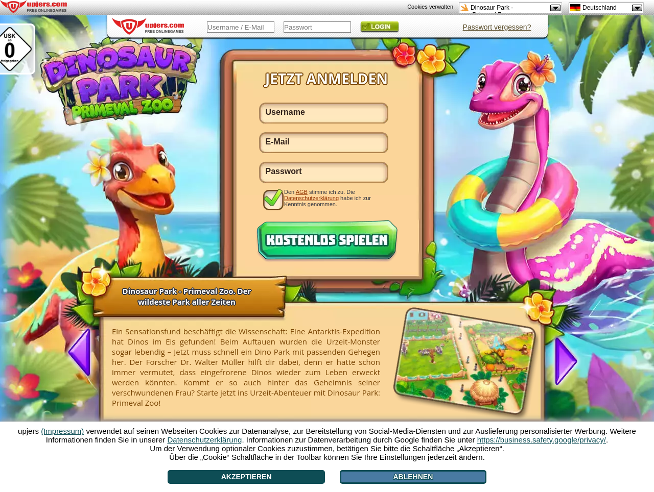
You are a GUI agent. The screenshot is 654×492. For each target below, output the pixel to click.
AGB (302, 192)
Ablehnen (413, 477)
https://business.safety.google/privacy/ (541, 439)
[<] (83, 353)
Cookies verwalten (430, 7)
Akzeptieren (246, 477)
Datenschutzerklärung (311, 198)
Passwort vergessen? (497, 27)
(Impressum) (62, 431)
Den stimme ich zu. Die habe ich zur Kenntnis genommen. (327, 198)
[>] (562, 360)
